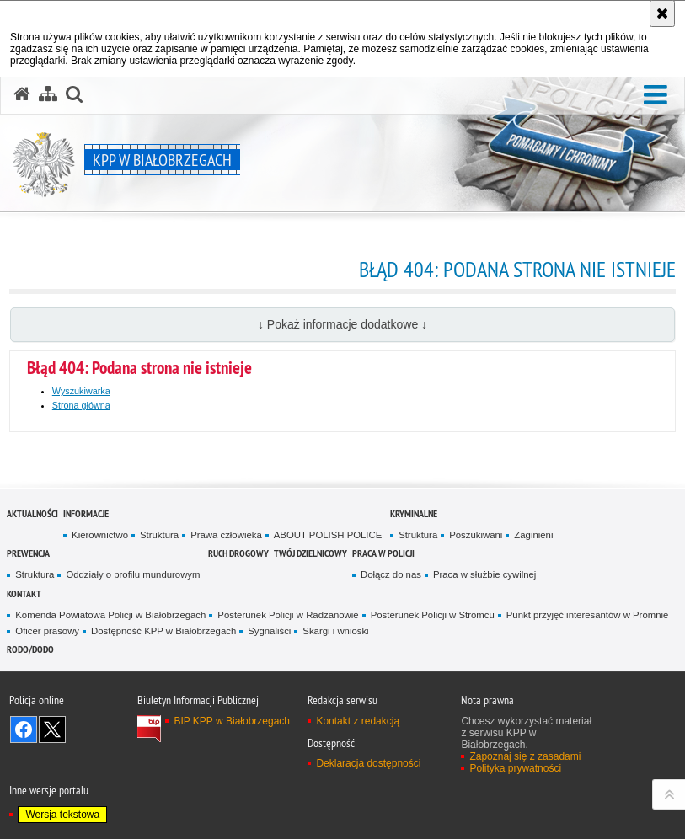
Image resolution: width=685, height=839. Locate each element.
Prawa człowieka (226, 535)
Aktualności (32, 513)
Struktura (159, 535)
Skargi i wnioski (335, 631)
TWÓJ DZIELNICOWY (310, 553)
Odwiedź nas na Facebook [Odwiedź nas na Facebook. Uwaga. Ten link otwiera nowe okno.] (23, 729)
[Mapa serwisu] (48, 94)
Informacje (86, 513)
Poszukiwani (475, 535)
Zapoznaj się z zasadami (525, 756)
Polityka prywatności (515, 768)
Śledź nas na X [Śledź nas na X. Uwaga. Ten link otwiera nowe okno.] (52, 729)
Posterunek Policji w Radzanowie (287, 615)
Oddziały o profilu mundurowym (133, 574)
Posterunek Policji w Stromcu (433, 615)
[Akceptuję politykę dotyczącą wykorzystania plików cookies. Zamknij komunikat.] (662, 13)
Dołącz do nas (391, 574)
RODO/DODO (30, 649)
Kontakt (24, 593)
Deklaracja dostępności (368, 763)
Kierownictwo (100, 535)
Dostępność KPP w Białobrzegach (163, 631)
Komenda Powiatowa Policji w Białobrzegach (110, 615)
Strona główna (81, 405)
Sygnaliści (269, 631)
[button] (655, 95)
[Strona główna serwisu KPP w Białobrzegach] (21, 94)
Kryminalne (413, 513)
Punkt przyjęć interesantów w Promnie (587, 615)
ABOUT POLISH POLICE (328, 535)
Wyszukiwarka (81, 391)
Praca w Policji (383, 553)
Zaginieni (533, 535)
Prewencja (28, 553)
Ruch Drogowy (238, 553)
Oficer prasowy (47, 631)
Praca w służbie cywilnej (484, 574)
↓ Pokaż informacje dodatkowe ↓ (342, 324)
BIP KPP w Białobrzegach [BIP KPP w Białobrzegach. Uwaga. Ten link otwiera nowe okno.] (232, 721)
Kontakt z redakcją (357, 721)
